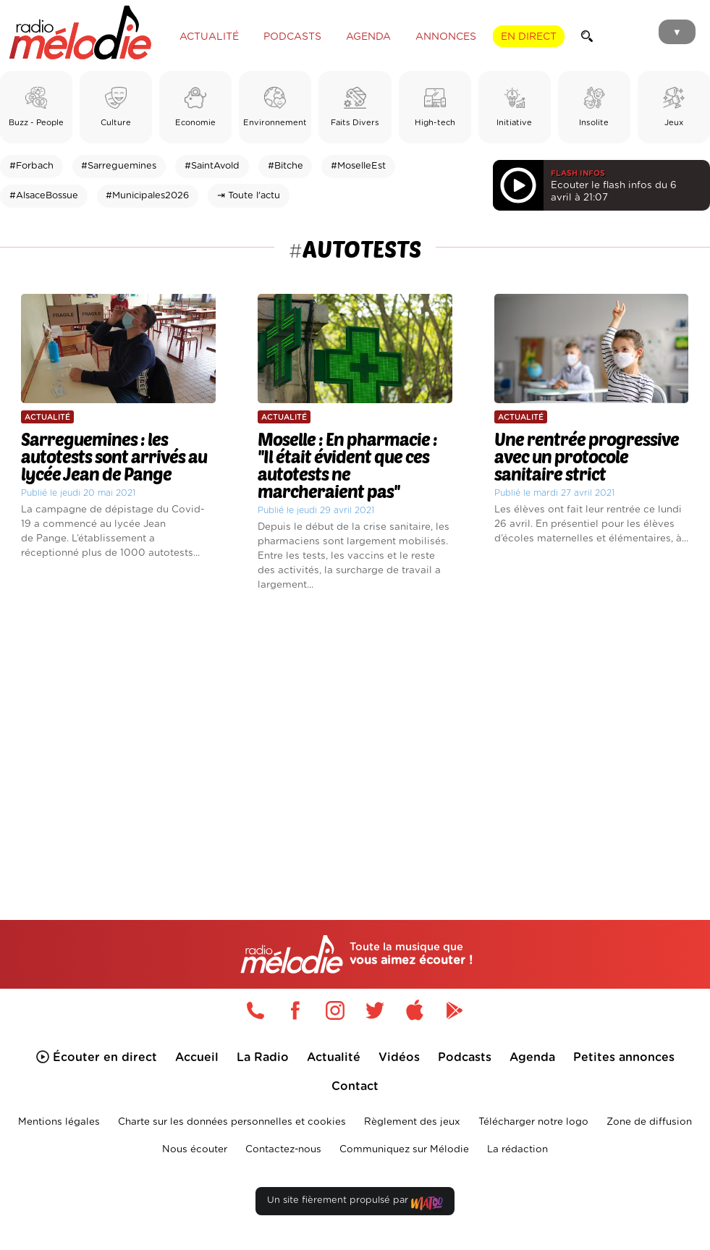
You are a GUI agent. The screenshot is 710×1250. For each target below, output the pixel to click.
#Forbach (31, 166)
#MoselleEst (358, 166)
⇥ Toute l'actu (248, 195)
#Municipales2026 (147, 195)
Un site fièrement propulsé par (354, 1203)
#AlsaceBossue (43, 195)
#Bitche (285, 166)
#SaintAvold (212, 166)
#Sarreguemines (118, 166)
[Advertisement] (355, 734)
